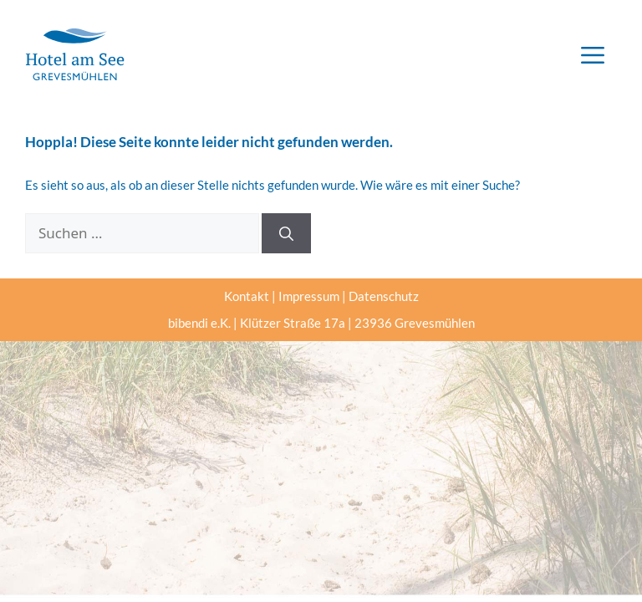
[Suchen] (286, 233)
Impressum (308, 296)
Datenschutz (384, 296)
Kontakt (246, 296)
